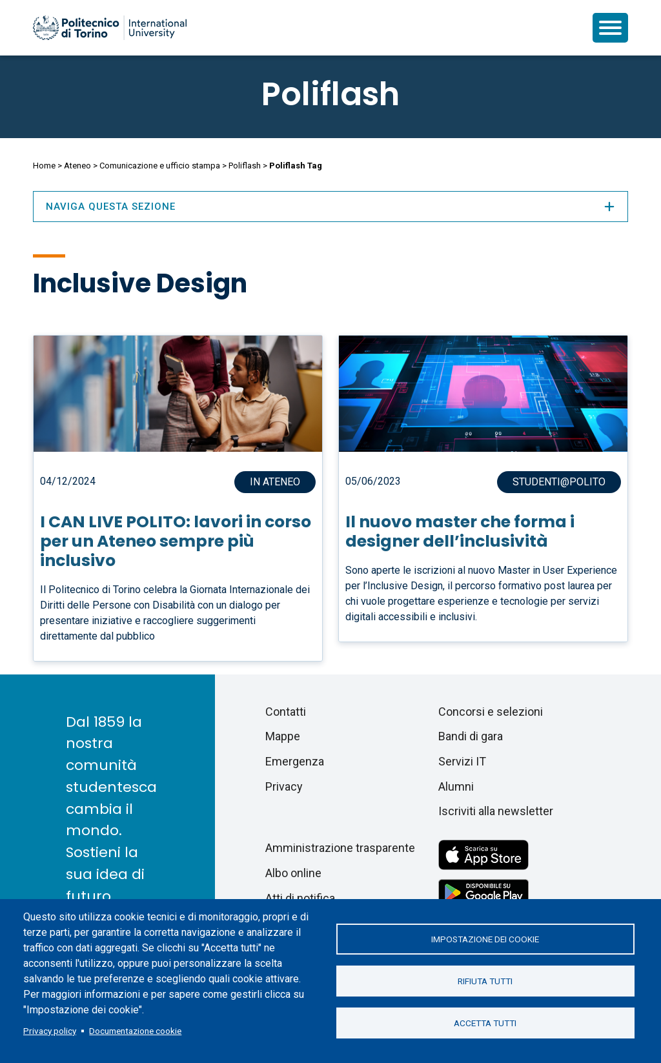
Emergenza (294, 761)
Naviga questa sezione (330, 206)
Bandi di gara (470, 736)
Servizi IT (462, 761)
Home (44, 165)
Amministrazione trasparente (340, 848)
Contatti (285, 711)
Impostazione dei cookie (485, 939)
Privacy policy (49, 1031)
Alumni (456, 786)
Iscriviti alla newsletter (495, 811)
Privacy (284, 786)
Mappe (282, 736)
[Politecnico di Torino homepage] (110, 27)
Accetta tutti (485, 1023)
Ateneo (77, 165)
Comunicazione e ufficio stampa (159, 165)
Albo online (293, 873)
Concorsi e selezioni (490, 711)
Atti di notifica (300, 898)
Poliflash (330, 94)
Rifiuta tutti (485, 981)
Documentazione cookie (135, 1031)
